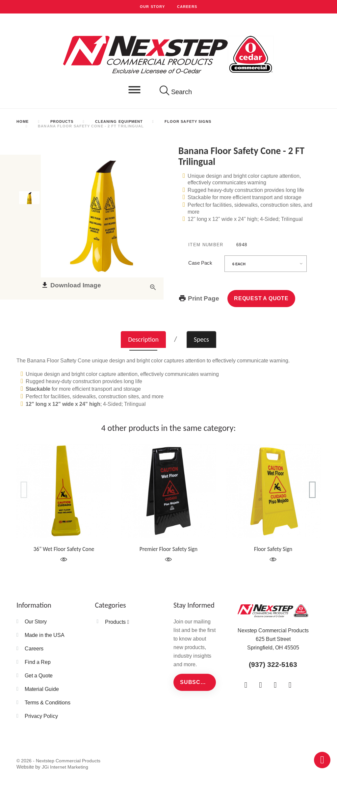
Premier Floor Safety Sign (168, 549)
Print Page (202, 298)
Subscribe (197, 682)
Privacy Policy (41, 716)
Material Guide (42, 689)
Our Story (152, 6)
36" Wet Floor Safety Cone (64, 549)
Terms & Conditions (47, 702)
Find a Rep (38, 662)
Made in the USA (45, 635)
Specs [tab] (201, 339)
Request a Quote (261, 298)
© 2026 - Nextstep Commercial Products (58, 760)
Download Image (69, 291)
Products (115, 622)
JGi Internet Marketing (65, 767)
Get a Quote (39, 675)
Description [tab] (143, 339)
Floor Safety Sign (273, 549)
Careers (187, 6)
